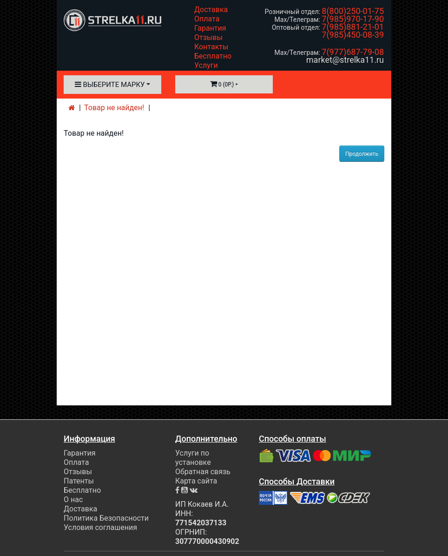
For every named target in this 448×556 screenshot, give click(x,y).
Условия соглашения (100, 527)
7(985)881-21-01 (353, 27)
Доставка (211, 9)
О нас (73, 499)
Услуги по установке (193, 458)
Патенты (79, 481)
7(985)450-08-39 (353, 35)
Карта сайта (196, 481)
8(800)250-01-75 (353, 11)
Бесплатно (212, 56)
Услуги (206, 65)
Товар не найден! (114, 107)
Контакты (211, 46)
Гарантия (210, 28)
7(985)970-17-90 (353, 19)
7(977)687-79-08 (353, 52)
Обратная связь (203, 471)
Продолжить (361, 154)
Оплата (206, 18)
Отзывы (208, 37)
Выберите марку (110, 84)
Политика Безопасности (106, 518)
